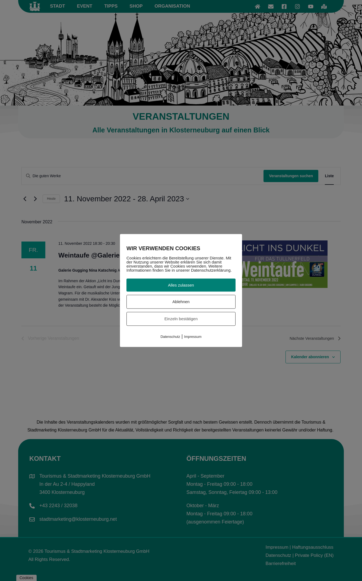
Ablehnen (180, 301)
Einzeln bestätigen (181, 318)
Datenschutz (170, 336)
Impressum (192, 336)
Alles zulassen (181, 284)
